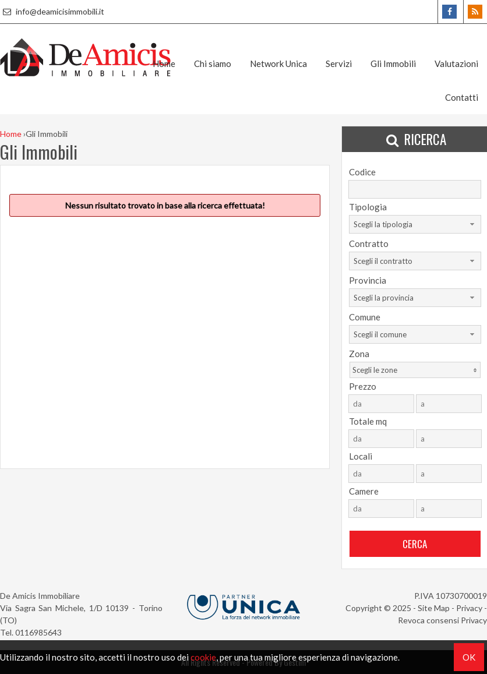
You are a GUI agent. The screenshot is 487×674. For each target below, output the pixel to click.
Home (164, 63)
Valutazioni (456, 63)
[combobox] (415, 224)
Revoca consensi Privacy (442, 620)
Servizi (339, 63)
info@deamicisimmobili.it (52, 11)
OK (469, 657)
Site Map (434, 608)
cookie (203, 657)
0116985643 (38, 632)
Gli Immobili (393, 63)
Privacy (469, 608)
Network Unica (278, 63)
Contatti (461, 97)
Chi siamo (212, 63)
